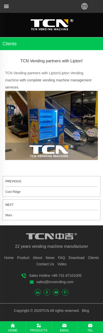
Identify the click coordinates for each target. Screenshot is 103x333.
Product (23, 258)
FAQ (61, 258)
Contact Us (45, 264)
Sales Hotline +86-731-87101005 (55, 275)
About (37, 258)
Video (62, 264)
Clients (93, 258)
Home (9, 258)
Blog (85, 311)
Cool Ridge (12, 192)
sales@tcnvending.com (55, 282)
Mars (8, 215)
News (50, 258)
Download (76, 258)
